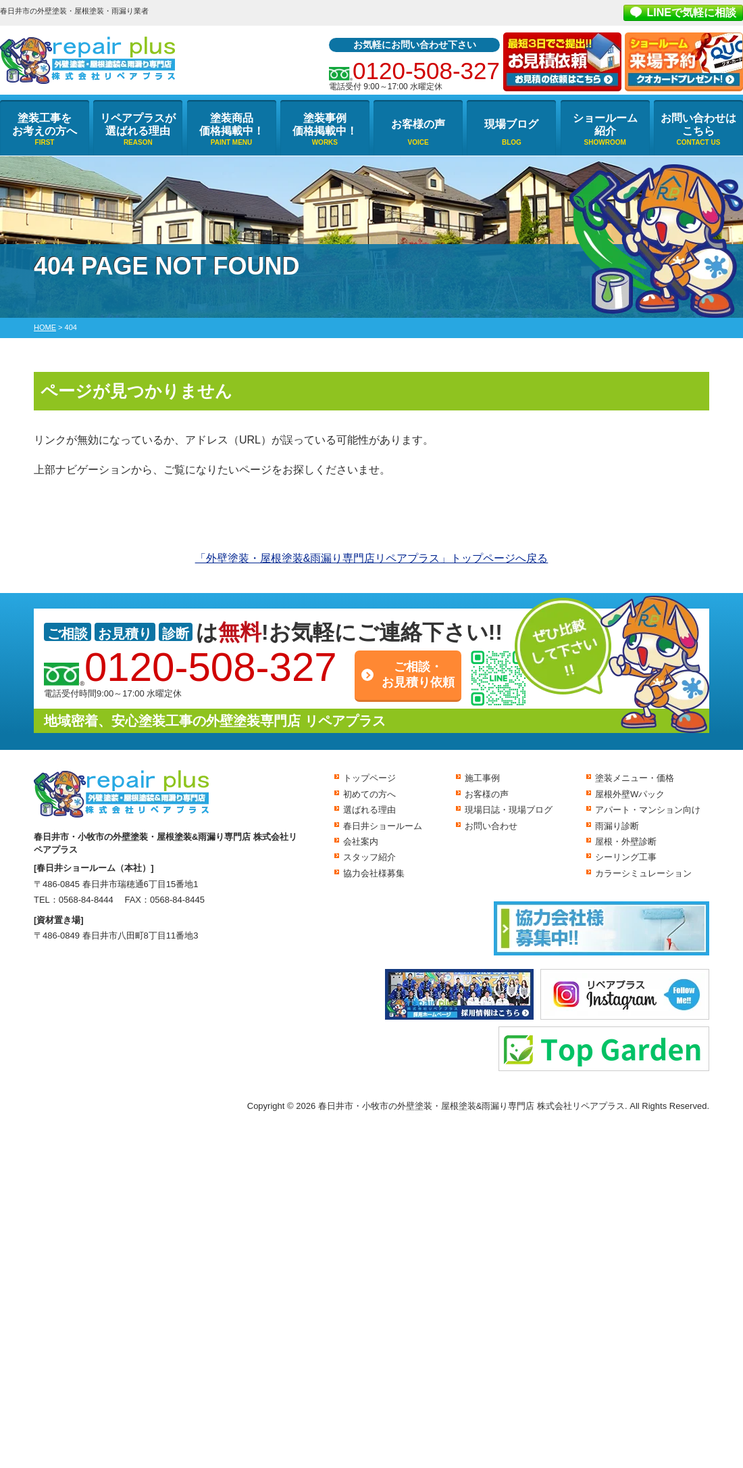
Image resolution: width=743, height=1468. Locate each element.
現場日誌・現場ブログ (509, 810)
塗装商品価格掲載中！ (231, 124)
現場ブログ (511, 124)
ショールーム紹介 (605, 124)
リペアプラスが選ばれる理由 (138, 124)
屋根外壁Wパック (630, 794)
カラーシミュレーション (643, 873)
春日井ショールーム (382, 826)
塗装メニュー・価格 (634, 778)
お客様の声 (418, 124)
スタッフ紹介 (369, 857)
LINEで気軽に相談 (691, 12)
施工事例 (482, 778)
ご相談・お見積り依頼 (418, 674)
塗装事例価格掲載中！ (324, 124)
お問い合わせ (491, 826)
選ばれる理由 (369, 810)
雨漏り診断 (617, 826)
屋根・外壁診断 (626, 841)
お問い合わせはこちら (698, 124)
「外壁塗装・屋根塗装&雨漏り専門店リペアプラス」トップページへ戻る (371, 558)
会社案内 (360, 841)
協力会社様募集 (374, 873)
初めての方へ (369, 794)
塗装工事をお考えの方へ (44, 124)
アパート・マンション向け (647, 810)
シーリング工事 (626, 857)
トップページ (369, 778)
